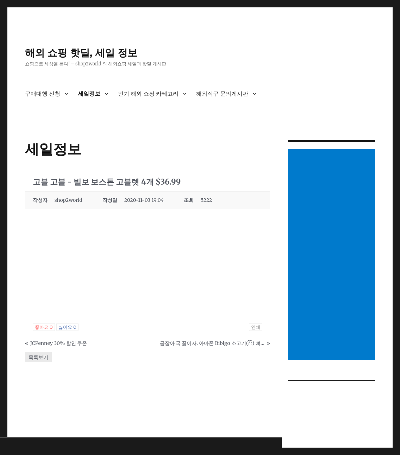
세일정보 (89, 93)
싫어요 (67, 327)
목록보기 (38, 357)
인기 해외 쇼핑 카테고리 (148, 93)
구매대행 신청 (42, 93)
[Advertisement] (332, 255)
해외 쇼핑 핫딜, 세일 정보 (81, 53)
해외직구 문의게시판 (222, 93)
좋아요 (44, 327)
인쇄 (255, 327)
